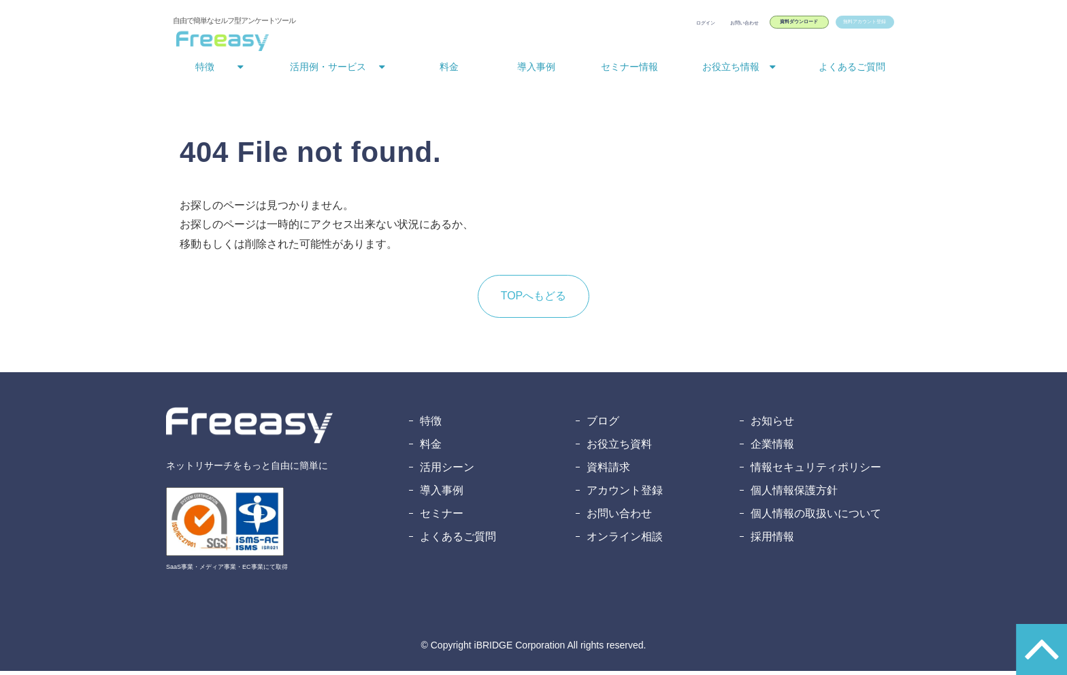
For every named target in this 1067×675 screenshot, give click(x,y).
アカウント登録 (625, 494)
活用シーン (447, 471)
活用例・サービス (328, 70)
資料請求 (608, 471)
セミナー (441, 517)
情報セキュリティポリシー (816, 471)
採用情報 (772, 540)
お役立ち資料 (619, 448)
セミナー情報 (629, 70)
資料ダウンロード (731, 25)
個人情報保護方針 (794, 494)
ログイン (580, 25)
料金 (449, 70)
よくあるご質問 (852, 70)
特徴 (204, 70)
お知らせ (772, 425)
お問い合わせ (642, 25)
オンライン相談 (625, 540)
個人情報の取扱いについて (816, 517)
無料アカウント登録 (840, 25)
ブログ (603, 425)
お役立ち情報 (730, 70)
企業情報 (772, 448)
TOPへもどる (534, 300)
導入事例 (536, 70)
